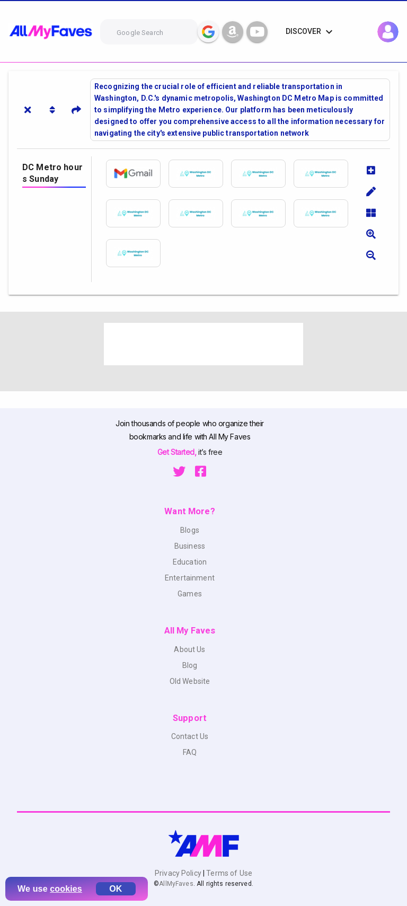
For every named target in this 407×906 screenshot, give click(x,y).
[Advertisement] (203, 344)
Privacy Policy (179, 873)
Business (189, 546)
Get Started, (177, 451)
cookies (66, 888)
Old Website (190, 681)
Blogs (189, 530)
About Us (189, 649)
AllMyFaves (176, 883)
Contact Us (189, 736)
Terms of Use (228, 873)
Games (190, 594)
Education (190, 562)
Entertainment (190, 578)
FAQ (190, 752)
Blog (190, 665)
